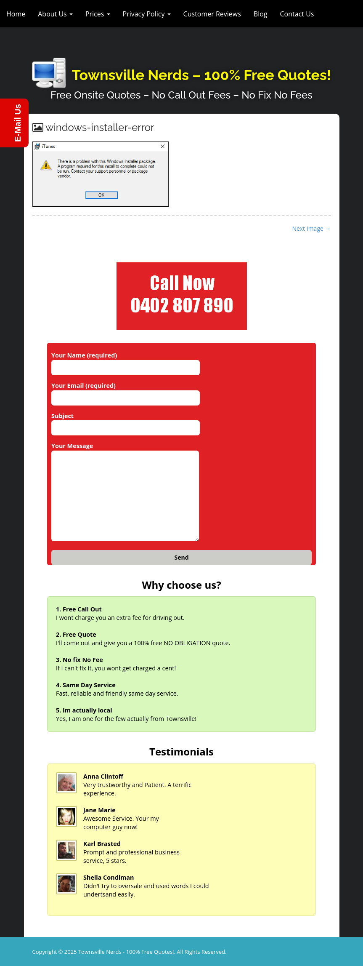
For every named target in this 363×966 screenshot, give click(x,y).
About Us (55, 14)
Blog (261, 14)
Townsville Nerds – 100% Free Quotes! (201, 75)
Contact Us (297, 14)
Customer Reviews (212, 14)
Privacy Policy (147, 14)
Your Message (125, 492)
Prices (97, 14)
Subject (125, 422)
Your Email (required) (125, 392)
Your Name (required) (125, 361)
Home (15, 14)
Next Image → (311, 228)
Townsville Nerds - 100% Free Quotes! (126, 951)
